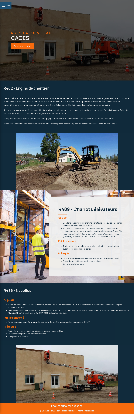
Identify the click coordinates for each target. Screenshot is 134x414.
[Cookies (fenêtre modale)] (0, 413)
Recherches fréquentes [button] (67, 406)
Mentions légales (86, 411)
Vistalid (45, 411)
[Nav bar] (5, 5)
